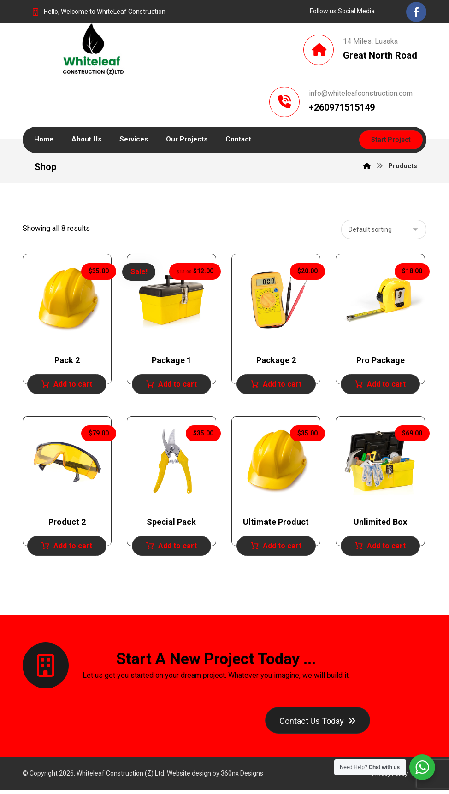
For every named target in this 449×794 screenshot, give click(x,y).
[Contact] (317, 723)
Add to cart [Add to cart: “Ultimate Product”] (282, 548)
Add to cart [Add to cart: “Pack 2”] (72, 386)
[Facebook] (416, 12)
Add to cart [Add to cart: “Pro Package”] (386, 386)
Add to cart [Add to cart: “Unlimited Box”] (386, 548)
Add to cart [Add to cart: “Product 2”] (72, 548)
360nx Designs (242, 777)
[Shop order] (383, 231)
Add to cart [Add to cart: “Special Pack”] (177, 548)
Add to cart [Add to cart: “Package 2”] (282, 386)
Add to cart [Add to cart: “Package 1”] (177, 386)
